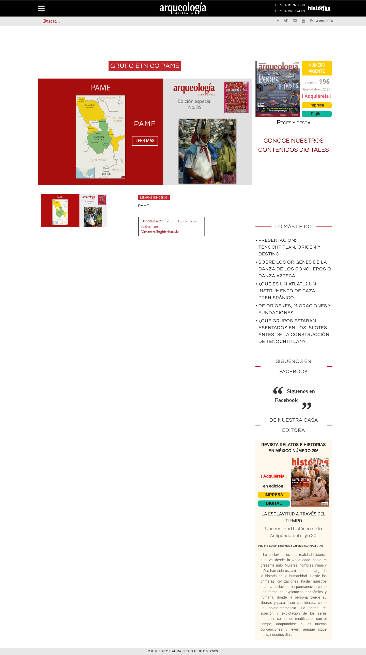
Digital (317, 113)
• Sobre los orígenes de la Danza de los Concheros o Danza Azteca (293, 269)
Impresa (317, 105)
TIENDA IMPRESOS (290, 6)
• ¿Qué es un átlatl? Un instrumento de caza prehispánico (285, 291)
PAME (145, 124)
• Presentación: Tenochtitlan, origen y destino (288, 247)
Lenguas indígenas (154, 197)
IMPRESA (274, 495)
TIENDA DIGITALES (290, 12)
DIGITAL (274, 503)
